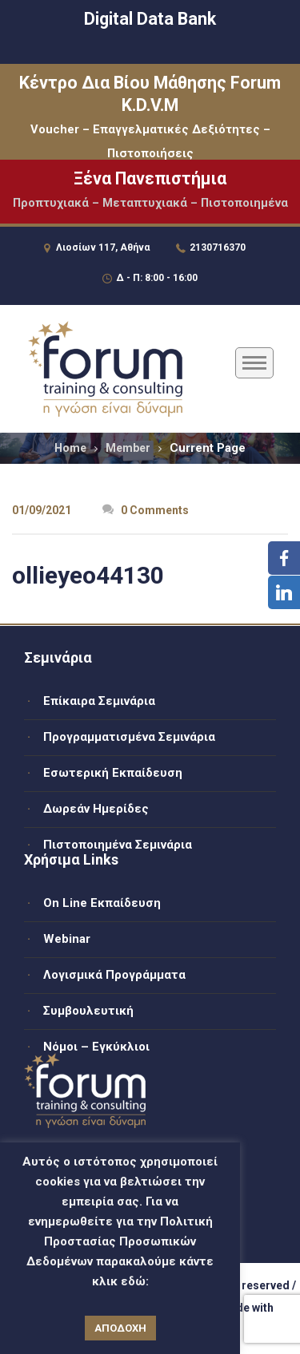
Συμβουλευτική (88, 1011)
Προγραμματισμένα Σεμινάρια (129, 737)
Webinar (66, 939)
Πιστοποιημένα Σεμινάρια (117, 844)
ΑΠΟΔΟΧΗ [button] (120, 1328)
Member (128, 447)
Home (70, 447)
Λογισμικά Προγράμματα (114, 975)
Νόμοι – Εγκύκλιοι (96, 1046)
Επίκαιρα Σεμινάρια (99, 701)
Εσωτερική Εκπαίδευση (112, 773)
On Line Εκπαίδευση (102, 903)
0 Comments (145, 510)
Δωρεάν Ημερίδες (96, 809)
